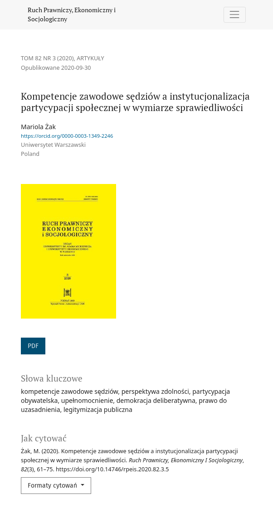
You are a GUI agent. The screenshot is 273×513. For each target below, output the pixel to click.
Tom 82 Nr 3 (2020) (47, 58)
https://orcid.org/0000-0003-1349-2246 (67, 135)
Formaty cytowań (53, 485)
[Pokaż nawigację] (235, 15)
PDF (33, 346)
